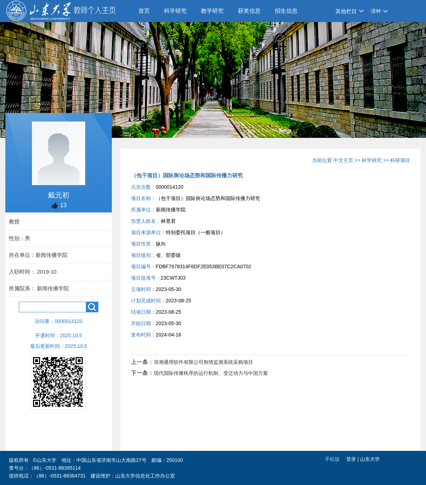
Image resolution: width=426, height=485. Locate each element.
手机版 (332, 459)
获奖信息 (249, 11)
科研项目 (400, 160)
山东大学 (370, 459)
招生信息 (286, 11)
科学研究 (175, 11)
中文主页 (343, 160)
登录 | (353, 459)
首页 (144, 11)
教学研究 (212, 11)
